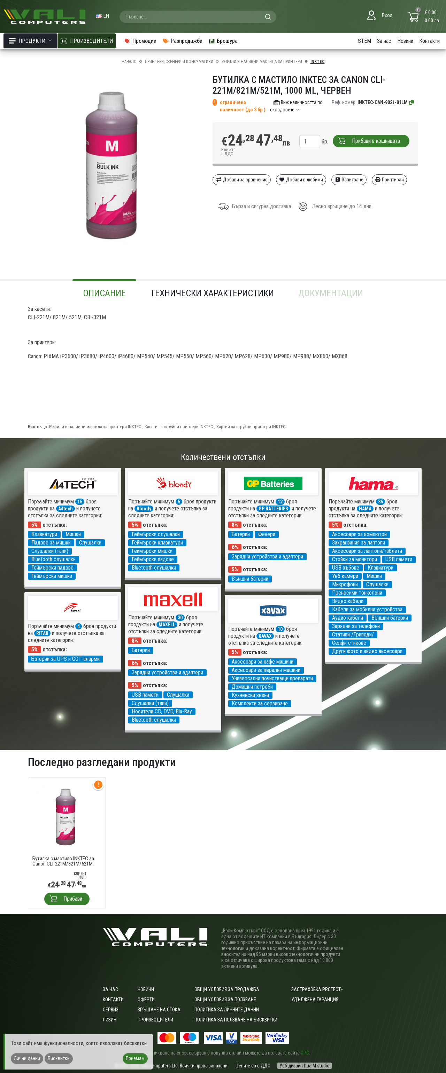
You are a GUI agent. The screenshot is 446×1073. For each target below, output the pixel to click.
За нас (384, 41)
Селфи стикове (349, 643)
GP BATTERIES (273, 508)
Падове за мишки (51, 542)
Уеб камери (345, 576)
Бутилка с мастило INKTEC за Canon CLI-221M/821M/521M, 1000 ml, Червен (63, 861)
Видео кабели (347, 601)
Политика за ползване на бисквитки (235, 1020)
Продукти (30, 41)
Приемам (135, 1058)
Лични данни (27, 1058)
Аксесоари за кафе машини (262, 661)
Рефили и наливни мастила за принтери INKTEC (95, 426)
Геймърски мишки (51, 576)
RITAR (42, 633)
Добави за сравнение (242, 179)
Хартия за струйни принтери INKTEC (251, 426)
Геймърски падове (52, 567)
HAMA (365, 508)
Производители (155, 1020)
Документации (330, 293)
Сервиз (110, 1009)
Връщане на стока (159, 1009)
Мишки (73, 534)
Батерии (241, 534)
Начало (129, 61)
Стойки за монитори (354, 559)
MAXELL (167, 624)
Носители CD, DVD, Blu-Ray (162, 711)
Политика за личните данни (226, 1009)
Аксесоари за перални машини (266, 670)
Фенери (266, 534)
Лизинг (110, 1020)
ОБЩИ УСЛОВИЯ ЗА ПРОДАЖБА (226, 989)
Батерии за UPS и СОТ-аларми (65, 659)
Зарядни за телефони (356, 626)
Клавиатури (44, 534)
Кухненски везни (250, 695)
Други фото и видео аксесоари (367, 651)
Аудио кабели (347, 617)
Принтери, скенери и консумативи (179, 61)
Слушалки (90, 542)
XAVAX (265, 636)
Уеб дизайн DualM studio (304, 1065)
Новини (405, 41)
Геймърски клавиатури (157, 542)
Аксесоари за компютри (359, 534)
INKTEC (317, 61)
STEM (364, 41)
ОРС (305, 1053)
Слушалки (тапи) (49, 551)
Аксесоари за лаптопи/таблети (367, 551)
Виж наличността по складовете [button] (296, 106)
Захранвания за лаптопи (358, 542)
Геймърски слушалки (156, 534)
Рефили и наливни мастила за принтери (262, 61)
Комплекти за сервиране (260, 703)
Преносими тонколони (357, 592)
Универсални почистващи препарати (272, 678)
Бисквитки (59, 1058)
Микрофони (345, 584)
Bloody (144, 508)
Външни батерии (250, 578)
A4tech (65, 508)
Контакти (429, 41)
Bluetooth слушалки (53, 559)
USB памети (398, 559)
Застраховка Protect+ (317, 989)
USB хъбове (345, 567)
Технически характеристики (212, 293)
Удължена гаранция (314, 999)
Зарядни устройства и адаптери (267, 556)
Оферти (146, 999)
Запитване (348, 179)
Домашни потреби (252, 686)
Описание (104, 293)
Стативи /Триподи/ (353, 634)
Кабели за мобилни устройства (367, 609)
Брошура (223, 41)
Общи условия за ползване (225, 999)
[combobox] (198, 16)
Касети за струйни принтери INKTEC (179, 426)
